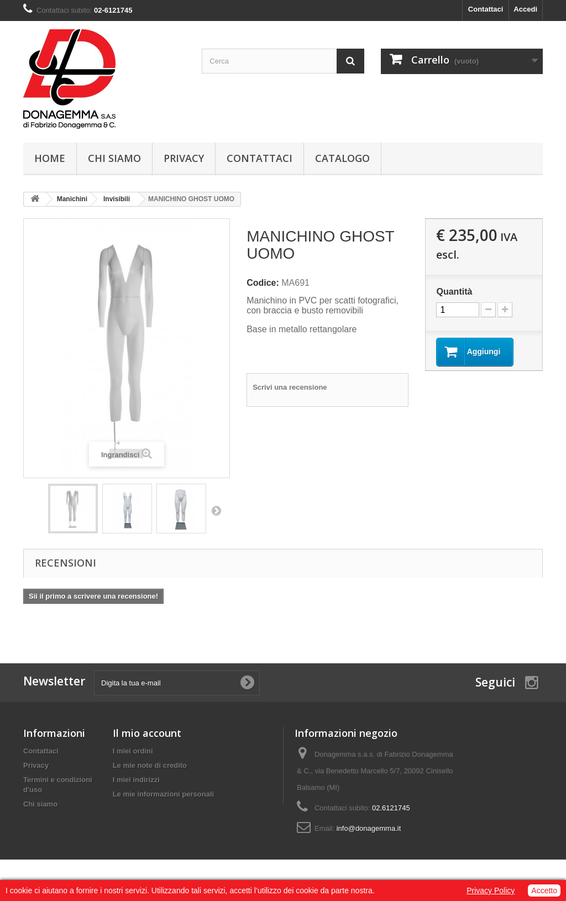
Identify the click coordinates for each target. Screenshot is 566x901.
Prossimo (216, 510)
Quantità (454, 291)
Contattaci (486, 9)
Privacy (184, 158)
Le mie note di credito (150, 765)
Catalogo (342, 158)
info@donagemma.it (369, 828)
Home (49, 158)
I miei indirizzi (136, 780)
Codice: (263, 282)
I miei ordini (133, 751)
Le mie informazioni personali (163, 794)
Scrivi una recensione (290, 387)
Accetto (544, 890)
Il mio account (147, 733)
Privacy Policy (491, 890)
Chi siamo (114, 158)
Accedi (525, 9)
